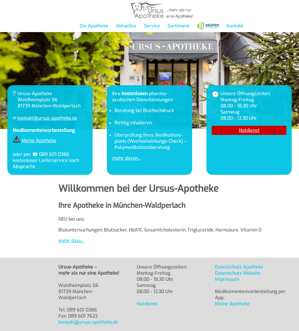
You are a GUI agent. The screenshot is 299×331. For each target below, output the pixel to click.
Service (152, 26)
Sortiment (178, 26)
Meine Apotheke (39, 140)
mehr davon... (126, 158)
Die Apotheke (94, 26)
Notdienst (249, 130)
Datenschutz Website (237, 273)
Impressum (227, 279)
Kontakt (235, 26)
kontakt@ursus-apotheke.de (47, 118)
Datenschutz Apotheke (239, 267)
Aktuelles (126, 26)
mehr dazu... (71, 241)
